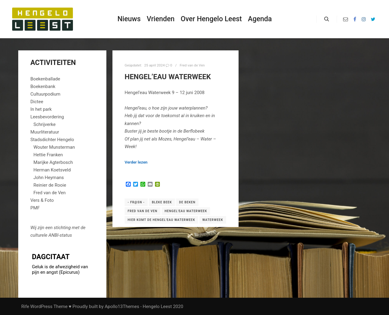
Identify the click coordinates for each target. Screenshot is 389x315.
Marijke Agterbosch (53, 162)
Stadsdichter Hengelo (52, 139)
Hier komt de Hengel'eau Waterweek (161, 220)
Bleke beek (162, 202)
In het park (41, 109)
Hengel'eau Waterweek (186, 211)
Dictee (36, 101)
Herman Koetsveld (52, 170)
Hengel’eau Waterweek (168, 77)
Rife (25, 306)
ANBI (53, 235)
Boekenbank (42, 86)
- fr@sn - (136, 202)
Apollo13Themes (122, 306)
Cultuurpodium (45, 94)
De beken (187, 202)
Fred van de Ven (192, 65)
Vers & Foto (42, 200)
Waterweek (212, 220)
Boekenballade (45, 79)
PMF (35, 208)
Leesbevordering (47, 117)
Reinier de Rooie (49, 185)
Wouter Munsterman (54, 147)
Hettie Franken (48, 155)
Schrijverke (44, 124)
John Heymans (48, 177)
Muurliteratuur (44, 132)
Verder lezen (136, 162)
